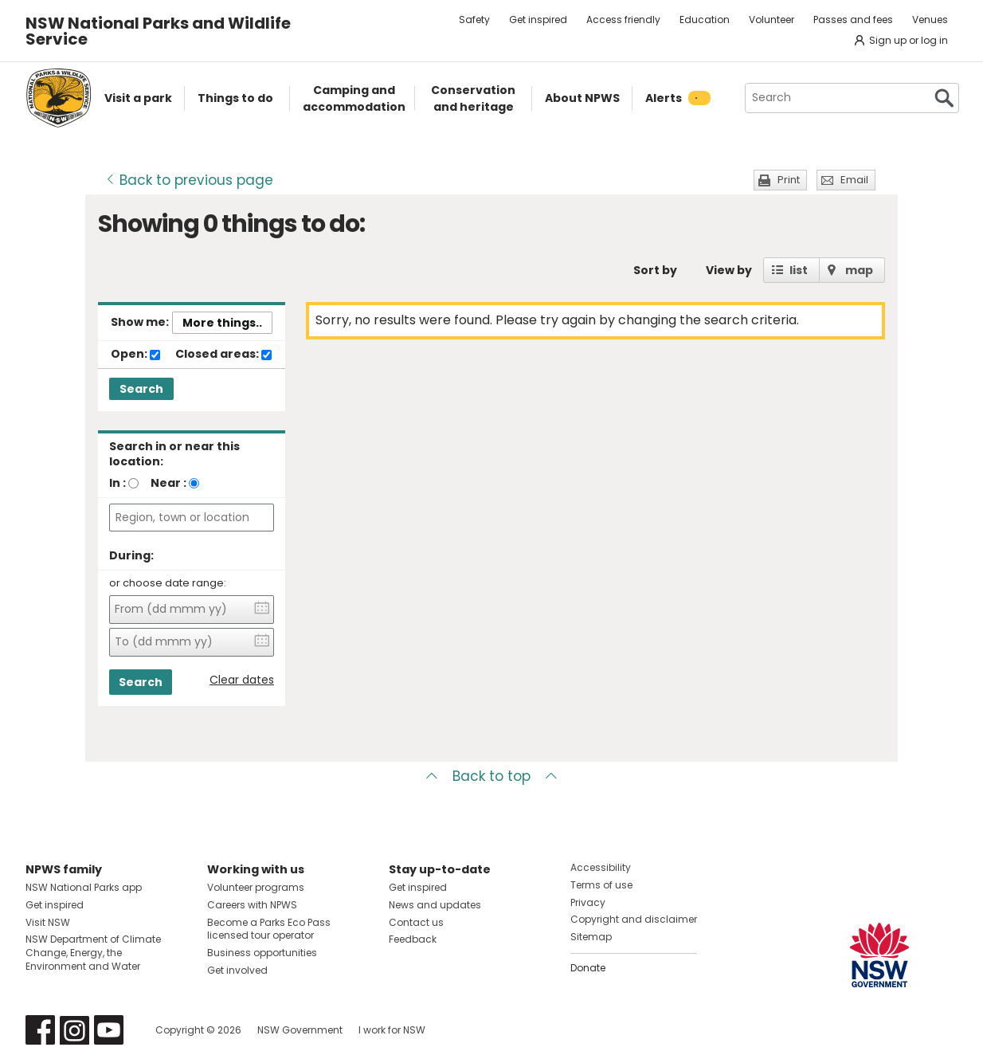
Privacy (587, 902)
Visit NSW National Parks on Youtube (108, 1030)
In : (117, 483)
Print (788, 179)
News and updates (435, 905)
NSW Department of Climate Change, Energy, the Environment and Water (93, 952)
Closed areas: (223, 354)
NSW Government (300, 1030)
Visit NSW (47, 922)
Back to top (491, 776)
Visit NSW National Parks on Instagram (74, 1030)
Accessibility (600, 867)
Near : (168, 483)
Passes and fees (853, 19)
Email (854, 179)
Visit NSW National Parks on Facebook (40, 1030)
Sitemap (591, 936)
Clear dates (242, 680)
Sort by (655, 270)
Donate (587, 968)
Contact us (416, 922)
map (859, 270)
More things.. (222, 323)
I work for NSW (391, 1030)
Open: (135, 354)
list (798, 270)
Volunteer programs (255, 887)
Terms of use (601, 885)
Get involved (237, 970)
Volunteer (771, 19)
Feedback (413, 939)
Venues (930, 19)
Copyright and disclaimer (633, 919)
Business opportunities (262, 952)
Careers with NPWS (252, 905)
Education (704, 19)
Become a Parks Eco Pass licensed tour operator (269, 929)
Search (141, 389)
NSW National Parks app (83, 887)
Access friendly (623, 19)
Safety (474, 19)
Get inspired (538, 19)
